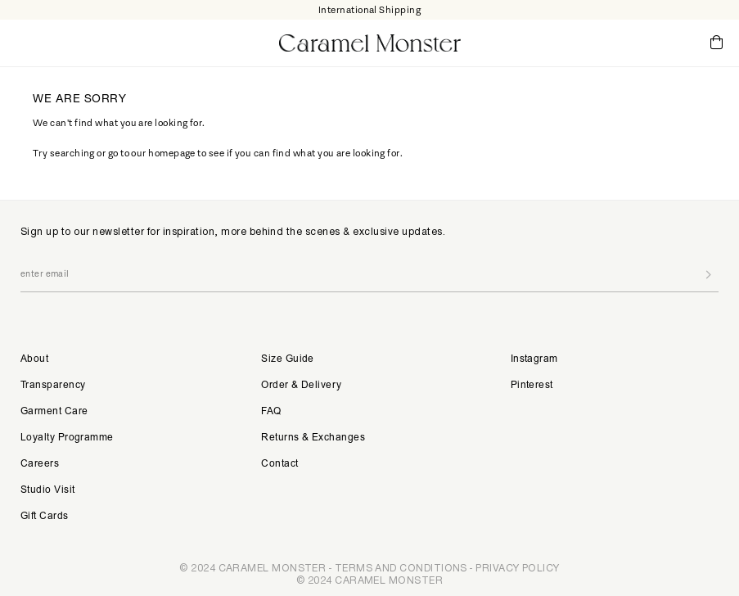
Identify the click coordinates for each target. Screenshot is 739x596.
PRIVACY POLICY (517, 568)
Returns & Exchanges (313, 438)
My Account (649, 42)
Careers (39, 464)
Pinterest (532, 386)
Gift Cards (44, 517)
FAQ (271, 412)
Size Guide (287, 359)
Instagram (534, 359)
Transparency (52, 386)
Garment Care (54, 412)
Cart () (716, 43)
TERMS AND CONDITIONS (401, 568)
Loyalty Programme (67, 438)
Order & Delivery (301, 386)
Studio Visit (47, 490)
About (34, 359)
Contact (279, 464)
